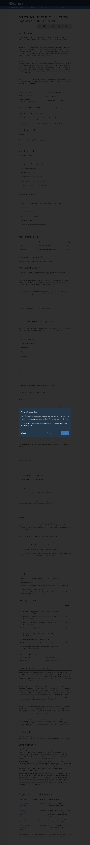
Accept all (65, 433)
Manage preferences (52, 433)
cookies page (27, 425)
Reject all (23, 433)
